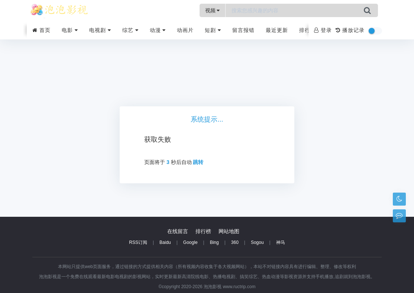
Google (190, 242)
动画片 (185, 30)
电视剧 (100, 30)
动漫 (158, 30)
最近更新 (277, 30)
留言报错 (243, 30)
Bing (214, 242)
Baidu (165, 242)
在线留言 (177, 231)
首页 (41, 30)
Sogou (257, 242)
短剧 (213, 30)
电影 (70, 30)
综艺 (130, 30)
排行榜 (307, 30)
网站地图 (229, 231)
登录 (323, 30)
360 (235, 242)
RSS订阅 (138, 242)
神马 (280, 242)
